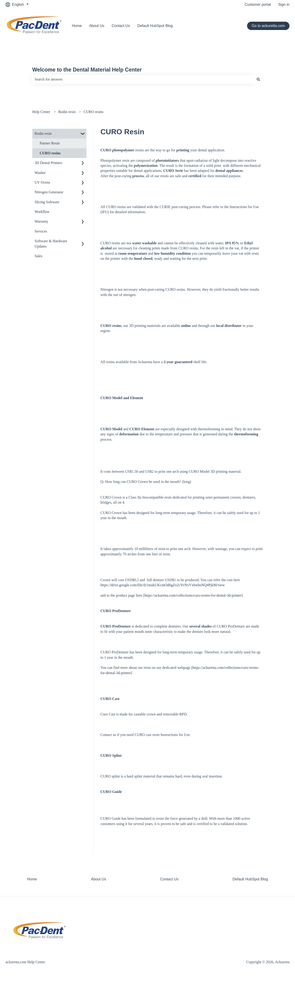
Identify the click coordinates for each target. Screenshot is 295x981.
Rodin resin (66, 112)
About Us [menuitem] (98, 879)
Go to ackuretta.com (268, 26)
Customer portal (258, 4)
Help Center (41, 112)
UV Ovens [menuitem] (42, 182)
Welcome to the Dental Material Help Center (87, 70)
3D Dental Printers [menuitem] (48, 163)
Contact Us (121, 26)
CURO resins (93, 112)
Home (77, 26)
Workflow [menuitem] (42, 212)
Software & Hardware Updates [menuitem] (51, 243)
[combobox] (143, 79)
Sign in (283, 4)
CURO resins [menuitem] (50, 153)
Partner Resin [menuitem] (50, 143)
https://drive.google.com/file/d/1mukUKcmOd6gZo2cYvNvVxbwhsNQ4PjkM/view (162, 585)
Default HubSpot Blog (155, 26)
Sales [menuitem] (38, 256)
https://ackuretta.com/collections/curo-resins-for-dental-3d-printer (193, 595)
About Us (96, 26)
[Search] (258, 79)
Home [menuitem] (32, 879)
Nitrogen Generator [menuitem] (49, 192)
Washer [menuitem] (40, 173)
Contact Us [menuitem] (169, 879)
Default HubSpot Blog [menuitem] (250, 879)
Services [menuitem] (41, 231)
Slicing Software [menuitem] (47, 202)
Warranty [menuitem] (41, 221)
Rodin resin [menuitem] (43, 133)
